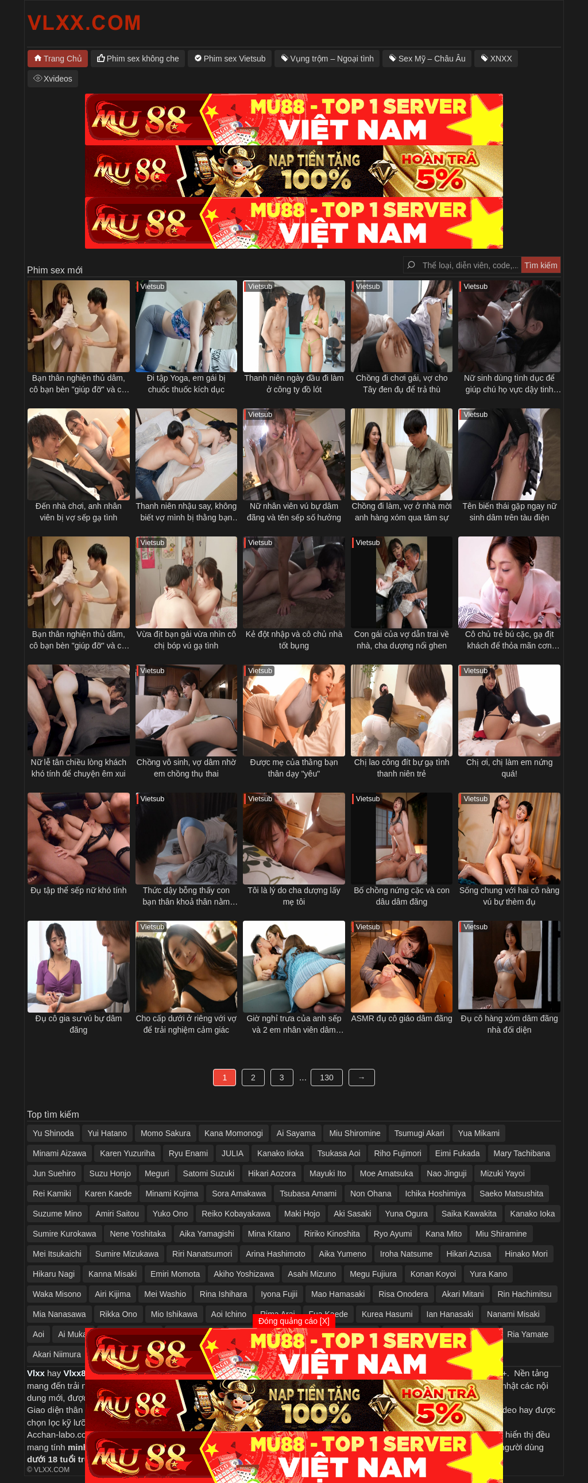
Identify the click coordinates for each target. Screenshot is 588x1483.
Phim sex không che (143, 58)
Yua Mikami (479, 1133)
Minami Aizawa (59, 1153)
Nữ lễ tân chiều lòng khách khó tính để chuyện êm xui (78, 768)
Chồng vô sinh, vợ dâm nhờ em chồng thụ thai (186, 768)
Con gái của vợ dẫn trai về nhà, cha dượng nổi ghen (402, 639)
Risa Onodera (403, 1294)
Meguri (157, 1173)
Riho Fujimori (397, 1153)
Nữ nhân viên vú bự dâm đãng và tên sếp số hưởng (294, 511)
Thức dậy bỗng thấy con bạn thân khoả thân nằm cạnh (186, 896)
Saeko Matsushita (511, 1193)
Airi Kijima (112, 1294)
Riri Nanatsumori (202, 1253)
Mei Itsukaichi (57, 1253)
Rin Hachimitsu (525, 1294)
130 (326, 1077)
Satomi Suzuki (208, 1173)
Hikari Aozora (272, 1173)
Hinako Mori (526, 1253)
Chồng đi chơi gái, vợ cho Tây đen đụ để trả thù (402, 383)
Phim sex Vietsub (235, 58)
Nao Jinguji (446, 1173)
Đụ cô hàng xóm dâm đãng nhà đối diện (509, 1024)
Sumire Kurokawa (64, 1233)
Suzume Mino (57, 1213)
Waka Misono (57, 1294)
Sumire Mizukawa (126, 1253)
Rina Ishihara (223, 1294)
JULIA (232, 1153)
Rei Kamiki (52, 1193)
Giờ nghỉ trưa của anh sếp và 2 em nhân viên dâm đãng (293, 1025)
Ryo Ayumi (393, 1233)
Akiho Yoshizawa (244, 1274)
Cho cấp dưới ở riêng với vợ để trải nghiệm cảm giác (186, 1024)
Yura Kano (488, 1274)
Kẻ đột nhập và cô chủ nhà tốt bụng (294, 639)
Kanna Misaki (112, 1274)
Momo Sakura (166, 1133)
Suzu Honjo (110, 1173)
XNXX (501, 58)
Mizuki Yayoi (502, 1173)
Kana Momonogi (233, 1133)
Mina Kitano (269, 1233)
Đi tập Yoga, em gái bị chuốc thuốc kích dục (186, 383)
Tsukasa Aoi (339, 1153)
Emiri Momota (175, 1274)
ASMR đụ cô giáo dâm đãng (401, 1018)
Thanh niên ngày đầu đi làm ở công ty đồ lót (293, 383)
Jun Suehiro (54, 1173)
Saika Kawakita (469, 1213)
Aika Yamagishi (207, 1233)
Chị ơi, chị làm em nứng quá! (509, 768)
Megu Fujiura (373, 1274)
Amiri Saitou (116, 1213)
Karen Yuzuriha (127, 1153)
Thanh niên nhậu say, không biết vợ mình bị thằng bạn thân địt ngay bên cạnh (186, 512)
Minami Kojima (171, 1193)
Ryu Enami (188, 1153)
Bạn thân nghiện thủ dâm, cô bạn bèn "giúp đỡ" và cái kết (78, 384)
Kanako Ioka (532, 1213)
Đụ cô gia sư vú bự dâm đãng (78, 1024)
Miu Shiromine (354, 1133)
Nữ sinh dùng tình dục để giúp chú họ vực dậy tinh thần (509, 384)
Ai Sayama (296, 1133)
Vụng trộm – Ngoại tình (332, 58)
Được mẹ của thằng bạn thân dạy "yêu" (294, 768)
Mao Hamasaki (338, 1294)
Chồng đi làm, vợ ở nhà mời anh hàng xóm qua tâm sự (401, 511)
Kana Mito (443, 1233)
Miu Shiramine (501, 1233)
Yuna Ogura (406, 1213)
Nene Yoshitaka (137, 1233)
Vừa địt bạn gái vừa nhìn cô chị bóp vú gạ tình (186, 639)
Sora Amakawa (239, 1193)
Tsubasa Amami (308, 1193)
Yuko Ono (170, 1213)
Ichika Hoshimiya (435, 1193)
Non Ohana (371, 1193)
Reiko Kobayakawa (236, 1213)
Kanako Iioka (280, 1153)
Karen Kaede (108, 1193)
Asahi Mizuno (312, 1274)
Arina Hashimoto (275, 1253)
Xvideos (58, 78)
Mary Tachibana (522, 1153)
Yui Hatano (107, 1133)
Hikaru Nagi (54, 1274)
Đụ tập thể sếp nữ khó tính (78, 890)
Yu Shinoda (53, 1133)
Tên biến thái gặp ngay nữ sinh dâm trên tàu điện (509, 511)
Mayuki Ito (328, 1173)
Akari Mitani (462, 1294)
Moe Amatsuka (386, 1173)
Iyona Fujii (279, 1294)
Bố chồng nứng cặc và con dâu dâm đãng (402, 896)
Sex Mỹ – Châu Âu (432, 58)
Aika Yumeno (342, 1253)
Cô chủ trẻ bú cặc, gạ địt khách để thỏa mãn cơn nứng (509, 640)
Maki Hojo (302, 1213)
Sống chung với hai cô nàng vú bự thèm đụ (509, 896)
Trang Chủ (63, 58)
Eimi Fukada (457, 1153)
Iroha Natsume (406, 1253)
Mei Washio (165, 1294)
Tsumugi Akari (419, 1133)
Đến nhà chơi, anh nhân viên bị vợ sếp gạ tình (79, 511)
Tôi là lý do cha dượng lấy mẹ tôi (293, 896)
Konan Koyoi (433, 1274)
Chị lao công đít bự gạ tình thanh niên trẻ (402, 768)
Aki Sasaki (352, 1213)
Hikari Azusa (468, 1253)
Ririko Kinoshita (332, 1233)
